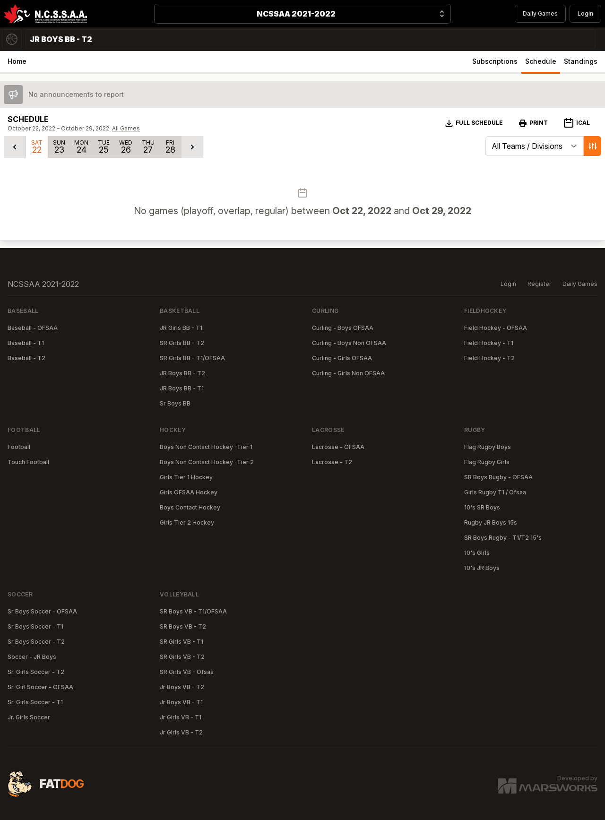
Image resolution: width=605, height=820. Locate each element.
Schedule (540, 61)
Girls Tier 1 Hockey (186, 477)
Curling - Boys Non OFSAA (349, 342)
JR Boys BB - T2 (182, 373)
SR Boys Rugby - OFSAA (498, 477)
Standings (580, 61)
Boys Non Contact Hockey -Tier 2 (207, 462)
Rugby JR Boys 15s (490, 522)
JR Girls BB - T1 (181, 327)
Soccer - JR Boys (32, 656)
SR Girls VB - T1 (181, 641)
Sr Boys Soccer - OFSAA (42, 611)
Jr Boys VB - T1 (181, 702)
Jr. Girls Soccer (29, 717)
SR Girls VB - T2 (182, 656)
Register (539, 283)
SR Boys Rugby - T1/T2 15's (503, 537)
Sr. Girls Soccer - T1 (35, 702)
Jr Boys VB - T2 (182, 687)
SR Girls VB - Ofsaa (187, 671)
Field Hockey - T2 (489, 358)
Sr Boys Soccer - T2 (36, 641)
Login (585, 13)
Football (19, 446)
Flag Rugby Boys (487, 446)
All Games (126, 128)
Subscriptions (495, 61)
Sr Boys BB (175, 403)
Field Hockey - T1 (488, 342)
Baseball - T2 (26, 358)
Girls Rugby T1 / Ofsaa (495, 492)
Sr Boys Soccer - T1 (35, 626)
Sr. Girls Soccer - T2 (36, 671)
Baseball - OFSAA (33, 327)
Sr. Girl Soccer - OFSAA (40, 687)
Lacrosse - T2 (332, 462)
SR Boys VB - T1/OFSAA (193, 611)
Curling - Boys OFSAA (342, 327)
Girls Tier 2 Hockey (187, 522)
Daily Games (540, 13)
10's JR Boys (482, 567)
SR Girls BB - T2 (182, 342)
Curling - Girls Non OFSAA (348, 373)
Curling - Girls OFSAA (342, 358)
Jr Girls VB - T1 (180, 717)
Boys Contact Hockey (190, 507)
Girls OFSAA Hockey (188, 492)
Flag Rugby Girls (487, 462)
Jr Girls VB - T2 (181, 732)
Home (17, 61)
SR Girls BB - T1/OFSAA (192, 358)
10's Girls (477, 552)
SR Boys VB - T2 (183, 626)
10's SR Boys (482, 507)
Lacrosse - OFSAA (338, 446)
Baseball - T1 (26, 342)
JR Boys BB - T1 (182, 388)
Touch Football (28, 462)
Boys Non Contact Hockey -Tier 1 (206, 446)
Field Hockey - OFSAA (495, 327)
